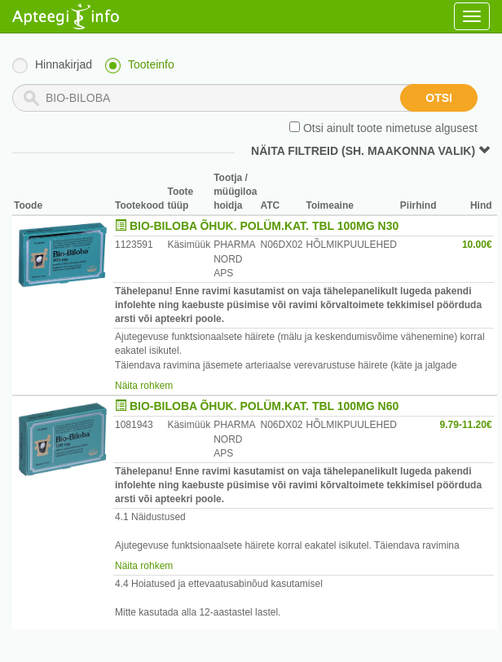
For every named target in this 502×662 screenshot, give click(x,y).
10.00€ (477, 244)
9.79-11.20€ (466, 424)
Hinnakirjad (63, 64)
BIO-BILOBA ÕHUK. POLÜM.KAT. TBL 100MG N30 (264, 225)
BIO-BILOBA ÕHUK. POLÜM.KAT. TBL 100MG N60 (264, 406)
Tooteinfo (151, 64)
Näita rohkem (144, 385)
